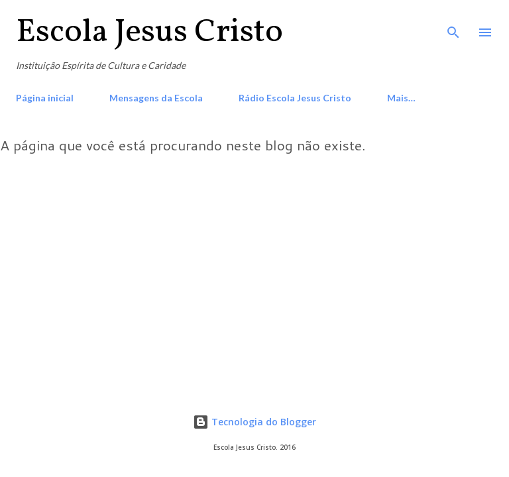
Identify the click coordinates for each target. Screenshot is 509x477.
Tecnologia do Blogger (254, 421)
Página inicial (45, 97)
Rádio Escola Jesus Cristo (295, 97)
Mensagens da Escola (156, 97)
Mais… (401, 97)
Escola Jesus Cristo (149, 32)
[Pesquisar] (453, 24)
